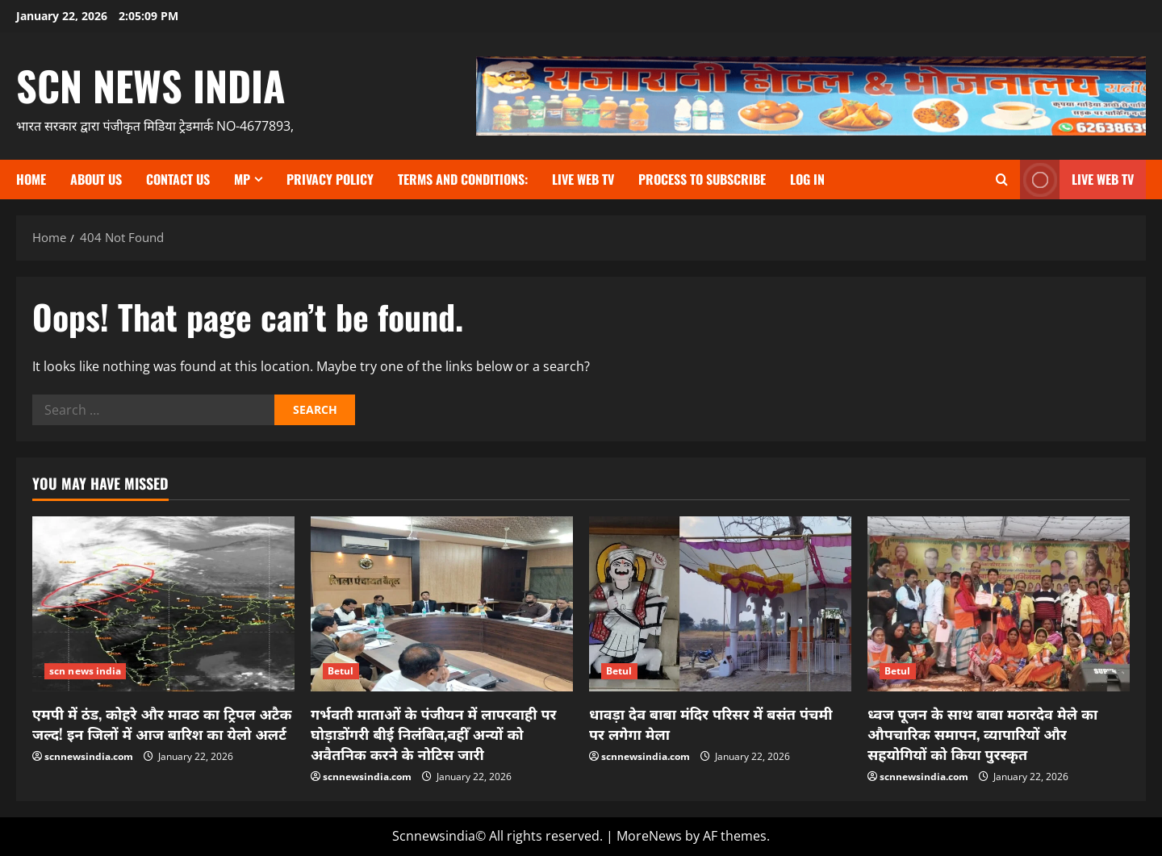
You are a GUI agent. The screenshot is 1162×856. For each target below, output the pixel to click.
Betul (341, 671)
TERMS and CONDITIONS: (463, 179)
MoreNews (649, 836)
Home (31, 179)
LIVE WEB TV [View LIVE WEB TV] (1077, 179)
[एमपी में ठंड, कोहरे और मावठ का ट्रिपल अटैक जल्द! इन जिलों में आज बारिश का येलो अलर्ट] (163, 603)
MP (242, 179)
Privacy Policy (330, 179)
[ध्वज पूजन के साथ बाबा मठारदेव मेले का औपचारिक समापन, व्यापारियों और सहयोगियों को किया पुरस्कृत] (998, 603)
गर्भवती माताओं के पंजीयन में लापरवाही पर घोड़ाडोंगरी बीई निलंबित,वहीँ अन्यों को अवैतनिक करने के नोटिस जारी (434, 733)
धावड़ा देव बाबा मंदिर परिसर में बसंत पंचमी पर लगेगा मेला (710, 723)
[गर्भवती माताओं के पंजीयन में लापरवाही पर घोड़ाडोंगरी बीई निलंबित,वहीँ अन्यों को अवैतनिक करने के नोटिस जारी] (442, 603)
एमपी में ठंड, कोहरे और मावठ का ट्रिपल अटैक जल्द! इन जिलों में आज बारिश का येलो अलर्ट (161, 723)
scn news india (151, 85)
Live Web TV (583, 179)
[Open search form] (1002, 179)
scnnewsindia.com (88, 756)
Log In (807, 179)
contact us (178, 179)
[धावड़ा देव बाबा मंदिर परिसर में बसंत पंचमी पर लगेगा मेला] (720, 603)
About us (96, 179)
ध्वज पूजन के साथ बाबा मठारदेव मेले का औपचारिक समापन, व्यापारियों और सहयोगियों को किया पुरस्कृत (982, 733)
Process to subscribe (702, 179)
